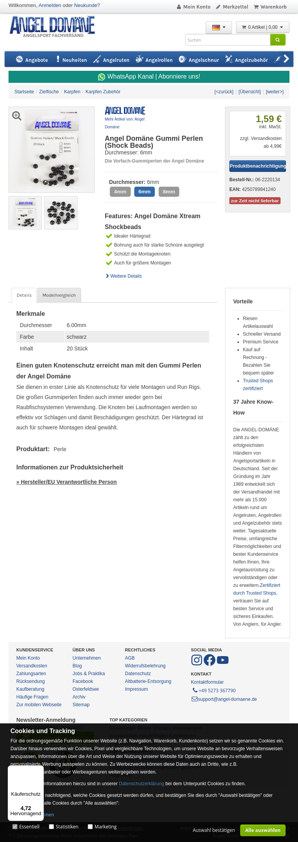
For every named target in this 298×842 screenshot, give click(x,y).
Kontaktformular (207, 682)
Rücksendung (30, 681)
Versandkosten (31, 666)
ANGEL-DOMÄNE (56, 27)
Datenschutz (138, 673)
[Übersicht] (250, 92)
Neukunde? (87, 5)
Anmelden (49, 5)
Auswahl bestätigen (214, 830)
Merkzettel (231, 7)
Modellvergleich (59, 295)
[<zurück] (224, 92)
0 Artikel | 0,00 (262, 27)
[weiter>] (275, 92)
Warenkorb (270, 7)
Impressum (136, 689)
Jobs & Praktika (89, 673)
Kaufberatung (30, 689)
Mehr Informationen (32, 814)
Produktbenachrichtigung (258, 166)
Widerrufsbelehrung (145, 666)
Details (24, 295)
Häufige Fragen (32, 697)
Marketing (106, 826)
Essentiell (29, 826)
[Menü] (39, 770)
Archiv (79, 697)
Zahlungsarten (31, 673)
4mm (120, 191)
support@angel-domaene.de (224, 699)
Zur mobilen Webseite (39, 704)
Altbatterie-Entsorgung (148, 681)
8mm (169, 191)
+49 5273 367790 (214, 690)
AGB (130, 658)
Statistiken (67, 826)
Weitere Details (123, 276)
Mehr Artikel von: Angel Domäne (124, 123)
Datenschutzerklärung (141, 783)
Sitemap (81, 704)
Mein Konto (193, 7)
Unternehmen (87, 658)
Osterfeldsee (86, 689)
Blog (77, 666)
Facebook (83, 681)
